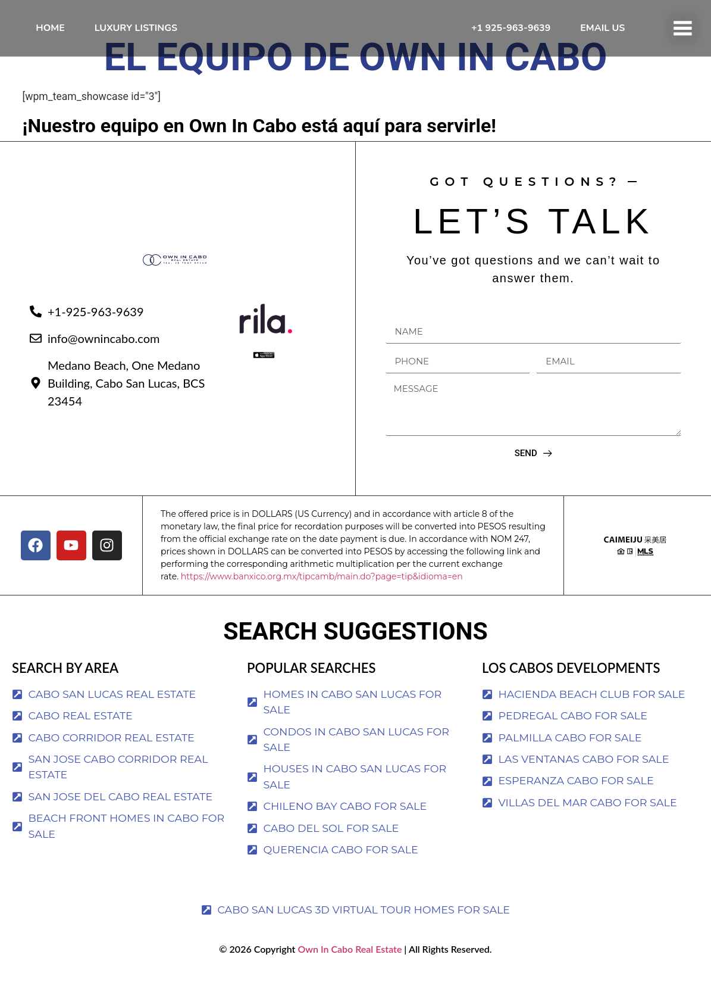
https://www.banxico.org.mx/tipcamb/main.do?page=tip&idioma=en (322, 600)
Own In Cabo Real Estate (348, 972)
